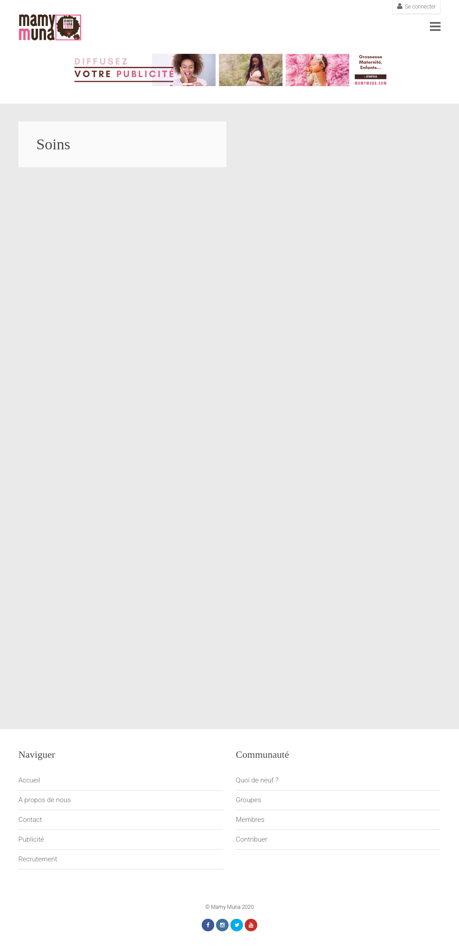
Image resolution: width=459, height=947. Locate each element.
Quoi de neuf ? (257, 780)
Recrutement (37, 859)
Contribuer (251, 839)
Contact (30, 820)
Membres (250, 820)
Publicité (31, 839)
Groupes (248, 800)
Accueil (29, 780)
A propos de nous (44, 800)
